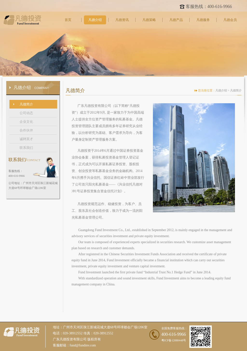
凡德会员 (230, 20)
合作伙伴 (26, 130)
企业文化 (26, 122)
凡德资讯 (122, 20)
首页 (68, 20)
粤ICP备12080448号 (173, 340)
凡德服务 (203, 20)
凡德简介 (26, 104)
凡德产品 (176, 20)
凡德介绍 (95, 20)
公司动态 (26, 113)
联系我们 (26, 148)
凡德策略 (149, 20)
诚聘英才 (26, 139)
